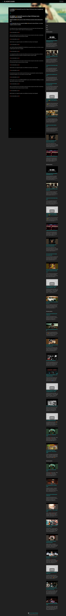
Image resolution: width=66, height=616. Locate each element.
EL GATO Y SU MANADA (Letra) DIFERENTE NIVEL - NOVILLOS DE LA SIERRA (51, 451)
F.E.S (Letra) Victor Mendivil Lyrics (51, 360)
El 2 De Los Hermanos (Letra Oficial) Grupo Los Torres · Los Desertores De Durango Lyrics (52, 270)
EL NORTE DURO (9, 1)
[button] (10, 13)
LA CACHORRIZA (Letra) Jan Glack (51, 420)
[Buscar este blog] (59, 1)
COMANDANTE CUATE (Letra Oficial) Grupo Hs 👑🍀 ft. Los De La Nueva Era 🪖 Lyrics (52, 100)
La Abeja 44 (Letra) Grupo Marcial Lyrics (51, 156)
